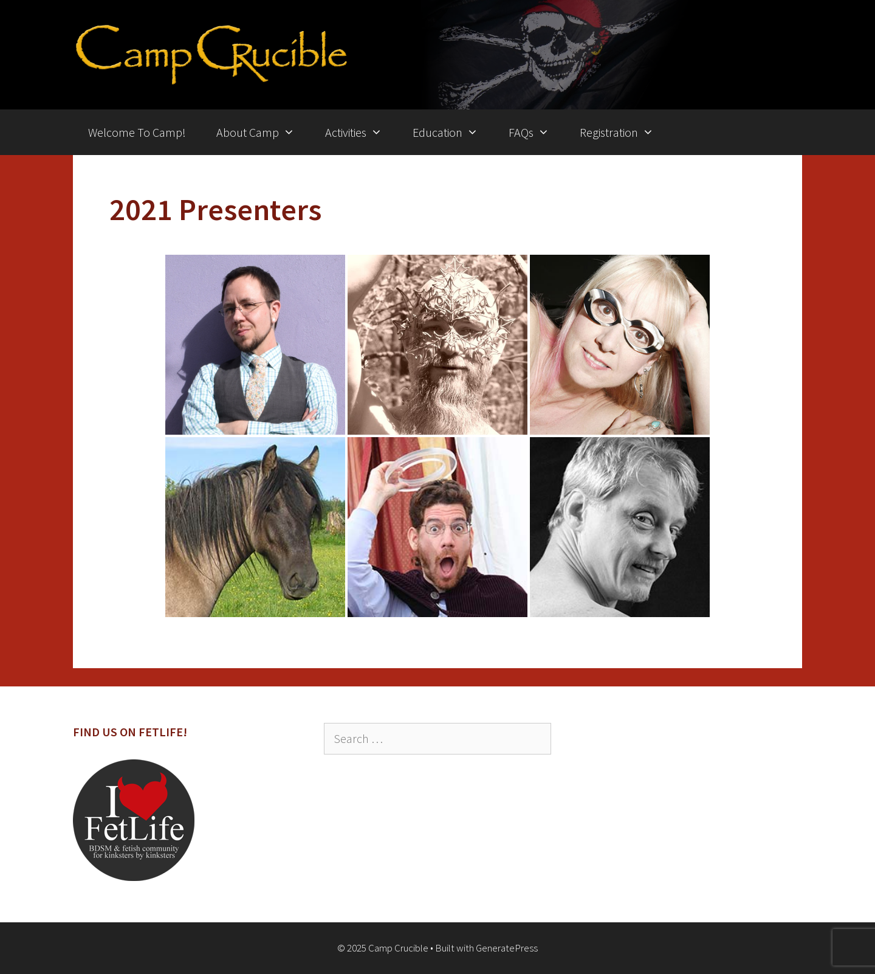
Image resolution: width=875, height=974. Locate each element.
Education (453, 132)
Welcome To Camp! (137, 132)
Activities (361, 132)
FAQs (536, 132)
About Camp (263, 132)
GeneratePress (507, 948)
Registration (624, 132)
